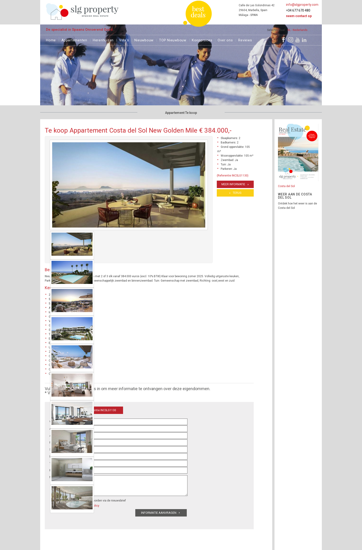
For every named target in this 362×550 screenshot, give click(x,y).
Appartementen (74, 39)
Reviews (245, 39)
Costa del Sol (286, 186)
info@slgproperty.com (302, 4)
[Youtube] (297, 39)
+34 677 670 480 (298, 10)
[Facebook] (283, 39)
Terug (237, 192)
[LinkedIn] (304, 39)
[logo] (82, 11)
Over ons (225, 39)
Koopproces (202, 39)
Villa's (124, 39)
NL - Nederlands (297, 30)
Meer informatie (233, 184)
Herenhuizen (103, 39)
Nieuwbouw (144, 39)
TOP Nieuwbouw (172, 39)
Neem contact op (299, 16)
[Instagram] (290, 39)
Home (51, 39)
